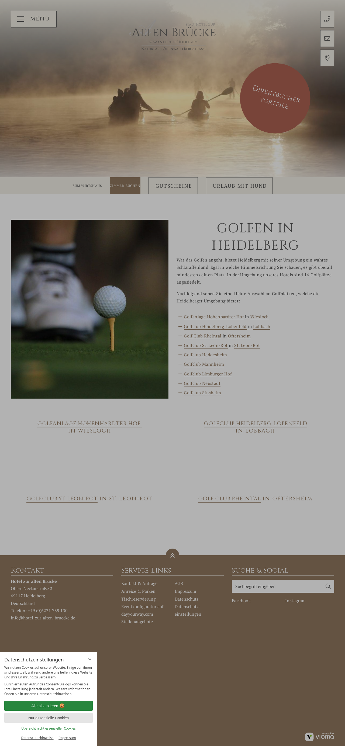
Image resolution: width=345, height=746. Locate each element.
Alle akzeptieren (48, 706)
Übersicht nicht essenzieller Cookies (48, 728)
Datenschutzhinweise (37, 737)
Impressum (67, 737)
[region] (48, 680)
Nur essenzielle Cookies (48, 718)
